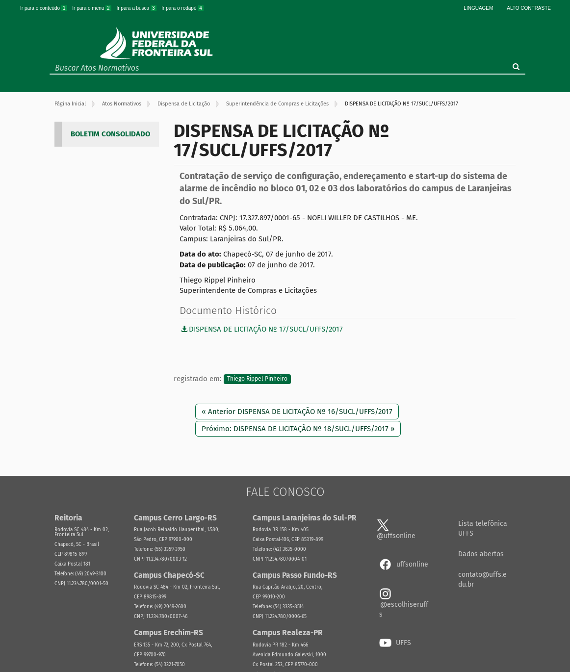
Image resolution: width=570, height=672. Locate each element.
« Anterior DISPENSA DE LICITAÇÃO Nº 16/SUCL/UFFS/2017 (297, 411)
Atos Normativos (121, 104)
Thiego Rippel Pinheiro (257, 379)
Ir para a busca (136, 8)
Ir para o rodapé (182, 8)
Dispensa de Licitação (183, 104)
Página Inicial (70, 104)
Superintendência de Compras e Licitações (277, 104)
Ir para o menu (92, 8)
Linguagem (478, 8)
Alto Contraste (529, 8)
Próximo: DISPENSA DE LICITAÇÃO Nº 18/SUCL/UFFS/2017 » (298, 428)
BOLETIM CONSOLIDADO (110, 133)
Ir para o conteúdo (44, 8)
